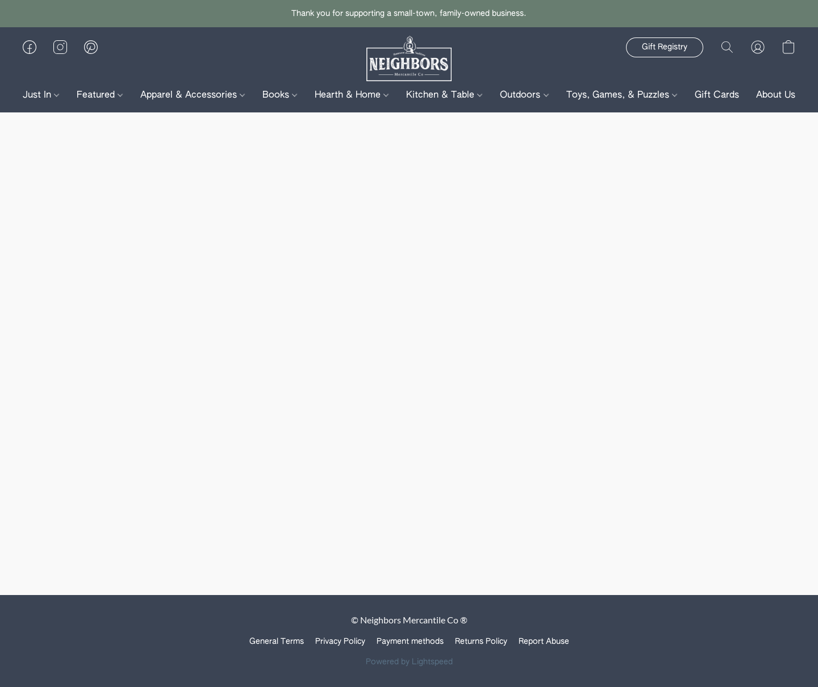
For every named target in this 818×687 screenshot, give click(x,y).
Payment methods (410, 642)
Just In (41, 95)
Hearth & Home (352, 95)
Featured (100, 95)
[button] (409, 58)
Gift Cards (717, 95)
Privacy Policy (340, 642)
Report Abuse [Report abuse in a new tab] (544, 642)
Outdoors (524, 95)
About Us (779, 95)
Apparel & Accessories (192, 95)
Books (279, 95)
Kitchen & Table (444, 95)
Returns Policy (481, 642)
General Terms (276, 642)
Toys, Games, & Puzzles (621, 95)
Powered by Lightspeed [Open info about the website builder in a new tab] (409, 662)
